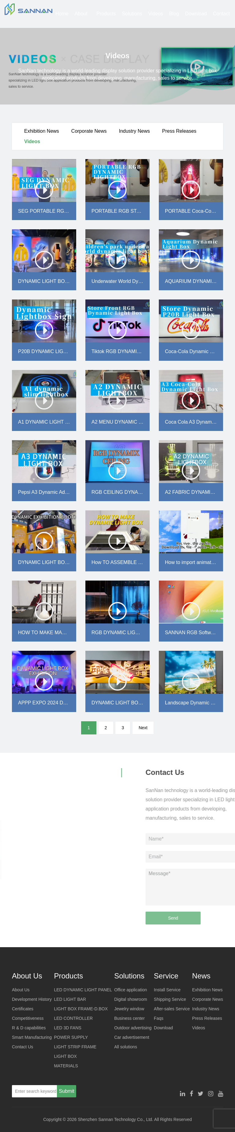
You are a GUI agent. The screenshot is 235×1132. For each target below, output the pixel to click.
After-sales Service (172, 1008)
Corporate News (89, 131)
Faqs (158, 1018)
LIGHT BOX (65, 1056)
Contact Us (221, 19)
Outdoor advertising (132, 1027)
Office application (130, 989)
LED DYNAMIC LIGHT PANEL (83, 989)
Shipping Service (170, 999)
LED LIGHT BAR (70, 999)
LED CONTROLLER (73, 1018)
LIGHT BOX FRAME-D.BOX (81, 1008)
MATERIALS (66, 1065)
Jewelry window (129, 1008)
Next (143, 727)
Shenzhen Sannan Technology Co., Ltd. (115, 1119)
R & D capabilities (29, 1027)
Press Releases (179, 131)
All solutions (125, 1046)
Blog (174, 13)
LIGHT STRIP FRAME (75, 1046)
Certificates (22, 1008)
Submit (66, 1091)
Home (62, 13)
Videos (155, 13)
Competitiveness (28, 1018)
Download (196, 13)
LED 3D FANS (67, 1027)
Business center (129, 1018)
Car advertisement (131, 1037)
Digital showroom (130, 999)
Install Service (167, 989)
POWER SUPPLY (71, 1037)
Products (106, 13)
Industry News (134, 131)
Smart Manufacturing (32, 1037)
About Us (81, 19)
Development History (32, 999)
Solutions (132, 13)
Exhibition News (41, 131)
